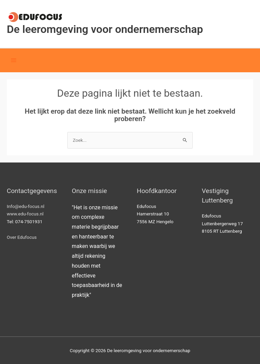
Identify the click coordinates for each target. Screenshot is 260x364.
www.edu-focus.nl (25, 213)
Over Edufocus (22, 237)
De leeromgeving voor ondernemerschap (105, 29)
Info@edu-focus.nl (25, 206)
